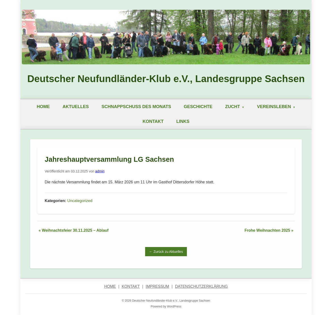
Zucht (232, 106)
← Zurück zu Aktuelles (166, 252)
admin (99, 171)
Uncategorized (79, 201)
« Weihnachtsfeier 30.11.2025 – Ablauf (73, 230)
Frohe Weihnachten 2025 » (268, 230)
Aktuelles (76, 106)
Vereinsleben (274, 106)
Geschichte (198, 106)
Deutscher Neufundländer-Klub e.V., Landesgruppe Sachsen (166, 78)
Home (43, 106)
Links (183, 121)
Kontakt (153, 121)
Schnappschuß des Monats (136, 106)
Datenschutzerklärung (201, 286)
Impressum (157, 286)
